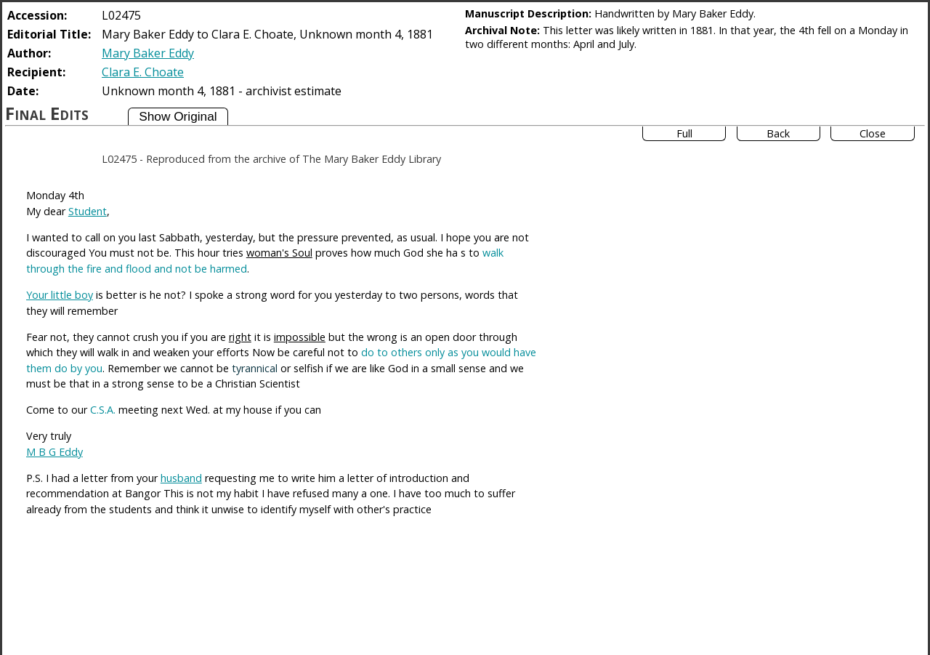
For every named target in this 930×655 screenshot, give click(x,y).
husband (181, 478)
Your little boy (59, 295)
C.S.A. (103, 410)
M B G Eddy (54, 452)
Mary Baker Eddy (148, 53)
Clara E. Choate (143, 72)
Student (87, 211)
